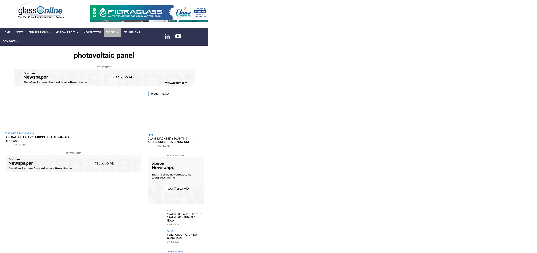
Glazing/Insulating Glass (19, 133)
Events (170, 231)
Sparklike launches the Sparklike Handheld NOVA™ (185, 216)
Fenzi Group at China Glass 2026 (181, 236)
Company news (175, 252)
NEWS (150, 135)
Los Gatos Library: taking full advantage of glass (30, 139)
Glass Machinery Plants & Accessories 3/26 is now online (171, 140)
